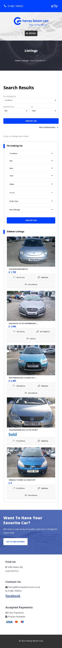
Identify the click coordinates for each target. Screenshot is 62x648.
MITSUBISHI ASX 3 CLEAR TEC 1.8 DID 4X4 (26, 378)
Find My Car (31, 121)
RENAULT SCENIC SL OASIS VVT (22, 480)
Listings (25, 60)
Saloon (33, 339)
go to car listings (15, 541)
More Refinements (49, 127)
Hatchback (32, 284)
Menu (31, 33)
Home (17, 60)
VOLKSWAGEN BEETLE (18, 269)
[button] (31, 100)
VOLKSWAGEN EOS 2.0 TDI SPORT (23, 430)
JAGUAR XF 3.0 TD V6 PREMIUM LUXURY (26, 323)
